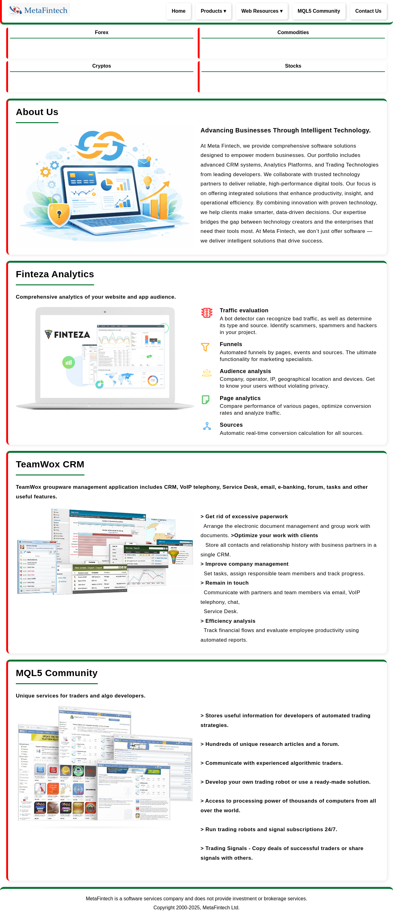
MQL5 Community (319, 11)
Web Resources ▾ (261, 11)
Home (178, 11)
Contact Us (368, 11)
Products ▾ (213, 11)
